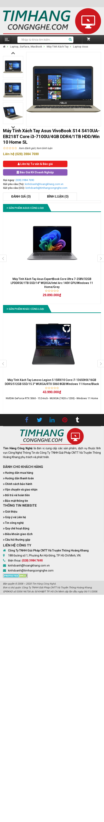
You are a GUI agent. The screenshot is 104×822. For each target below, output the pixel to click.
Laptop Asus (80, 46)
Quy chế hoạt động (17, 528)
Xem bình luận (44, 148)
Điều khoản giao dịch (19, 534)
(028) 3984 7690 (24, 180)
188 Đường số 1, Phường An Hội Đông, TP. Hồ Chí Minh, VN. (44, 555)
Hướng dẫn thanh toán (19, 478)
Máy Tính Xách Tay (57, 46)
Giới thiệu (11, 511)
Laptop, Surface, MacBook (26, 46)
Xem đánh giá (26, 148)
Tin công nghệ (14, 522)
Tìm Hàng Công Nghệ (44, 583)
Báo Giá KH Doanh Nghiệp (35, 172)
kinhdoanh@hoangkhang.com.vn (44, 184)
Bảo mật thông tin (16, 500)
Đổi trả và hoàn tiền (17, 495)
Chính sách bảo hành (18, 484)
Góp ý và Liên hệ (15, 517)
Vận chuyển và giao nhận (21, 489)
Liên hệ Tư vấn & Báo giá (35, 164)
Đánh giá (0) (21, 196)
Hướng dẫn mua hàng (19, 472)
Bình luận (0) (58, 196)
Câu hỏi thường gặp (17, 539)
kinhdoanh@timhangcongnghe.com (46, 187)
